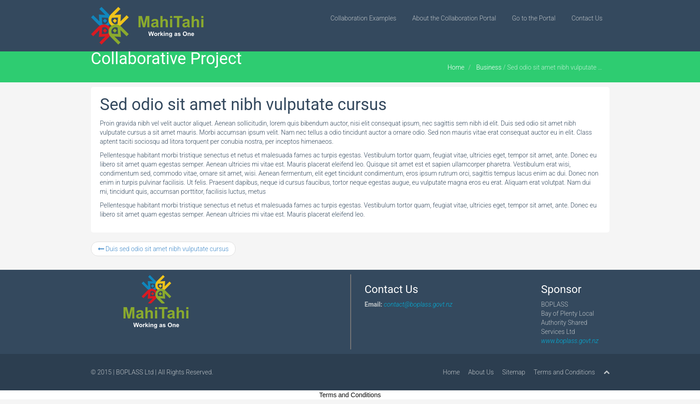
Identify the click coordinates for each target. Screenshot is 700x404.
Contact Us (586, 18)
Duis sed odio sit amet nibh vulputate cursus (163, 248)
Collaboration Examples (364, 18)
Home (456, 67)
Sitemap (513, 372)
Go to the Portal (534, 18)
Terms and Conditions (564, 372)
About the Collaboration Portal (454, 18)
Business (489, 67)
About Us (481, 372)
